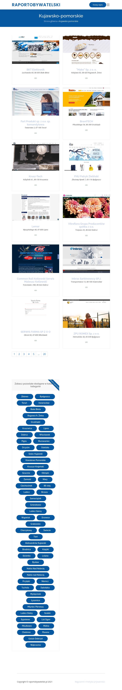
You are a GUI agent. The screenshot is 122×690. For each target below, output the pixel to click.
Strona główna (50, 21)
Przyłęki (26, 581)
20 (44, 354)
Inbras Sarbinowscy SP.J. (86, 278)
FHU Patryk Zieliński (86, 176)
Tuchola (25, 588)
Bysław (35, 562)
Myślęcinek (35, 594)
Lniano (45, 556)
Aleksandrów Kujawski (35, 543)
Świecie (47, 530)
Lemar (35, 226)
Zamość (27, 479)
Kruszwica (27, 428)
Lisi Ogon (46, 619)
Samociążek (35, 498)
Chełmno (26, 632)
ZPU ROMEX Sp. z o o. (86, 333)
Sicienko (27, 556)
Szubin (47, 613)
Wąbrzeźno (35, 645)
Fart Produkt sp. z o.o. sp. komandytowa (36, 123)
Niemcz (45, 581)
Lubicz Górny (36, 511)
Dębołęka (45, 588)
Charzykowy (26, 530)
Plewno (45, 632)
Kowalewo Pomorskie (36, 460)
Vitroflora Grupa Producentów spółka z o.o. (86, 225)
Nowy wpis (98, 4)
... (39, 354)
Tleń (35, 537)
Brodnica (26, 549)
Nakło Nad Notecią (35, 568)
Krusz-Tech (35, 176)
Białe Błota (35, 409)
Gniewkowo (35, 505)
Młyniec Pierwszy (36, 607)
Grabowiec (35, 524)
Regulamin (80, 681)
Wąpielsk (25, 517)
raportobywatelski (36, 5)
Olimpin (45, 473)
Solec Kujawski (36, 454)
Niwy (45, 479)
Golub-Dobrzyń (35, 638)
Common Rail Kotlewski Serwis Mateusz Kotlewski (35, 280)
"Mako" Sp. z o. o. (86, 69)
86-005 (47, 486)
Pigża (24, 441)
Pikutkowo (27, 626)
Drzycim (26, 447)
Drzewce (46, 517)
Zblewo (24, 396)
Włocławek (44, 435)
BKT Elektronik (36, 69)
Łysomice (35, 600)
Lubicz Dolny (27, 613)
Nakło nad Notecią (35, 575)
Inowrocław (44, 403)
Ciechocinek (26, 486)
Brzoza (44, 492)
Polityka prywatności (95, 681)
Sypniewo (25, 619)
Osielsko (45, 447)
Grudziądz (35, 422)
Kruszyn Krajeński (35, 466)
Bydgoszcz (45, 396)
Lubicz (27, 492)
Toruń (24, 403)
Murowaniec (44, 441)
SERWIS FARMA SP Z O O (36, 331)
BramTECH (86, 121)
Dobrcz (24, 435)
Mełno (46, 626)
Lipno (46, 428)
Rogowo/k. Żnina (36, 416)
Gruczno (26, 473)
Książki (45, 549)
